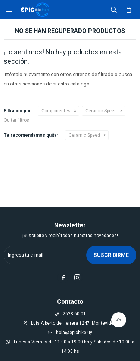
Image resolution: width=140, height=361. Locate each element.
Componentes (56, 110)
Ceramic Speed (101, 110)
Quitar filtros (16, 120)
